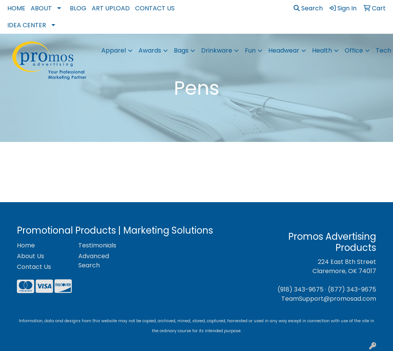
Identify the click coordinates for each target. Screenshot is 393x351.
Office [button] (354, 50)
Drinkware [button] (216, 50)
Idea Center (26, 25)
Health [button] (322, 50)
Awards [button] (150, 50)
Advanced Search (93, 261)
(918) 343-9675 (300, 289)
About (41, 8)
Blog (78, 8)
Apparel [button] (113, 50)
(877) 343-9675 (352, 289)
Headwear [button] (283, 50)
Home (16, 8)
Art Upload (111, 8)
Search (308, 8)
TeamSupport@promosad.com (328, 298)
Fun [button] (250, 50)
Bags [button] (181, 50)
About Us (30, 256)
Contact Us (155, 8)
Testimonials (97, 245)
